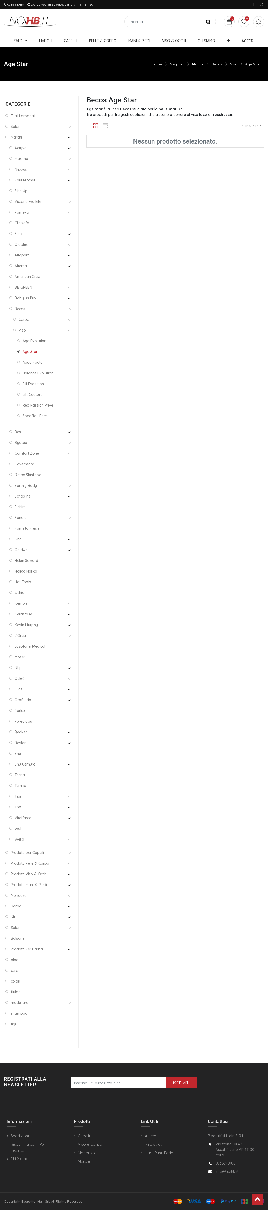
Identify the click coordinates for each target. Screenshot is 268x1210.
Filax (19, 233)
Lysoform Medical (30, 646)
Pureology (23, 721)
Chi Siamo (19, 1158)
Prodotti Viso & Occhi (29, 874)
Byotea (21, 442)
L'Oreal (21, 635)
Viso (233, 64)
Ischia (19, 592)
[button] (228, 40)
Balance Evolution (38, 373)
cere (14, 970)
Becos (216, 64)
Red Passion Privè (38, 405)
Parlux (20, 710)
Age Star (252, 64)
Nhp (18, 667)
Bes (18, 432)
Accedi (151, 1135)
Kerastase (23, 614)
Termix (20, 785)
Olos (19, 689)
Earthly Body (26, 485)
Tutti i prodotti (23, 115)
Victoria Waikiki (28, 201)
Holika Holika (26, 571)
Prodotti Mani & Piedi (29, 884)
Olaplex (21, 244)
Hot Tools (23, 582)
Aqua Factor (33, 362)
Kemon (21, 603)
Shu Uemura (25, 764)
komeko (22, 212)
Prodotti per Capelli (27, 852)
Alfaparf (22, 255)
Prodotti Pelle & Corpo (30, 863)
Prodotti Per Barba (27, 949)
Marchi (198, 64)
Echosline (23, 496)
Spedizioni (19, 1135)
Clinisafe (22, 223)
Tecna (20, 775)
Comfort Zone (27, 453)
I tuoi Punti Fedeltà (161, 1152)
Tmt (18, 807)
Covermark (24, 464)
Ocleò (20, 678)
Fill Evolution (33, 383)
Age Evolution (34, 341)
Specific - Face (35, 416)
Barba (16, 906)
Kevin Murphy (26, 625)
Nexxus (21, 169)
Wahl (19, 828)
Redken (21, 732)
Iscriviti (181, 1083)
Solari (15, 927)
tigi (13, 1024)
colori (15, 981)
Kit (13, 917)
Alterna (21, 266)
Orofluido (23, 700)
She (18, 753)
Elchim (20, 507)
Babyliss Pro (25, 298)
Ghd (18, 539)
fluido (16, 992)
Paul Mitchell (25, 180)
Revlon (20, 742)
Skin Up (21, 191)
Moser (20, 657)
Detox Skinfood (28, 474)
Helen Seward (26, 560)
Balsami (18, 938)
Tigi (18, 796)
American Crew (28, 276)
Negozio (177, 64)
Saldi (15, 126)
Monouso (19, 895)
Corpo (24, 319)
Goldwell (22, 549)
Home (157, 64)
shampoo (19, 1013)
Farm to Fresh (27, 528)
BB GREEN (23, 287)
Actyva (21, 148)
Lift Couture (32, 394)
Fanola (21, 517)
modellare (19, 1002)
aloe (14, 959)
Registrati (154, 1144)
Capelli (84, 1135)
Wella (19, 839)
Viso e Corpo (90, 1144)
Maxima (21, 158)
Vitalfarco (23, 817)
